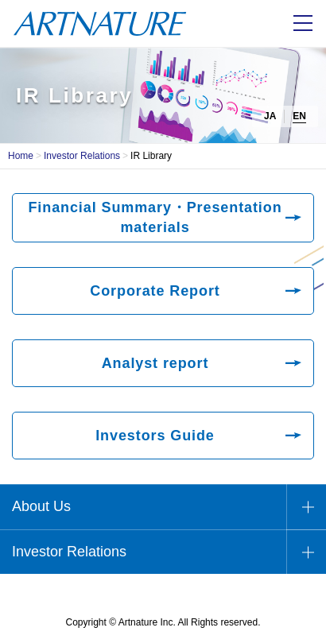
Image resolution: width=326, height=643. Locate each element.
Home (20, 155)
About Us (41, 506)
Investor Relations (82, 155)
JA (270, 116)
